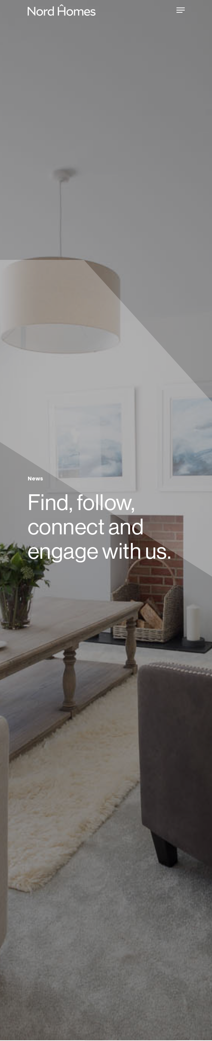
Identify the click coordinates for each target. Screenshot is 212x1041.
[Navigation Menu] (180, 10)
